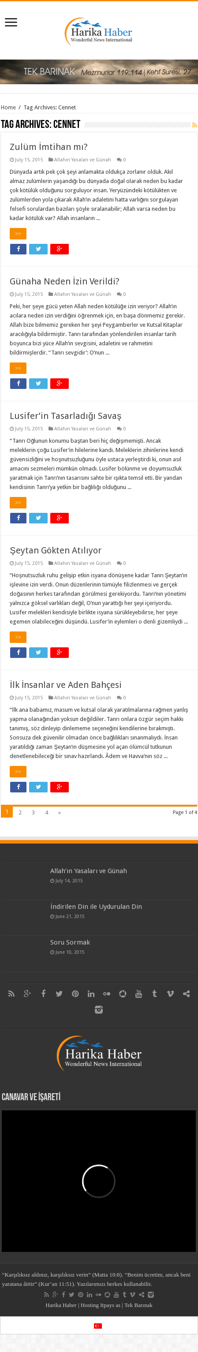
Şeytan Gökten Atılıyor (55, 550)
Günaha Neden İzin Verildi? (65, 281)
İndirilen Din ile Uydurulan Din (96, 907)
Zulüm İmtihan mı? (49, 147)
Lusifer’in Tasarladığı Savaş (65, 416)
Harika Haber (60, 1305)
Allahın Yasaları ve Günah (82, 160)
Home (8, 107)
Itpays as (110, 1305)
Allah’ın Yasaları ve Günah (88, 871)
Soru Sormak (70, 942)
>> (18, 234)
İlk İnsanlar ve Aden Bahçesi (66, 685)
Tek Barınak (138, 1305)
